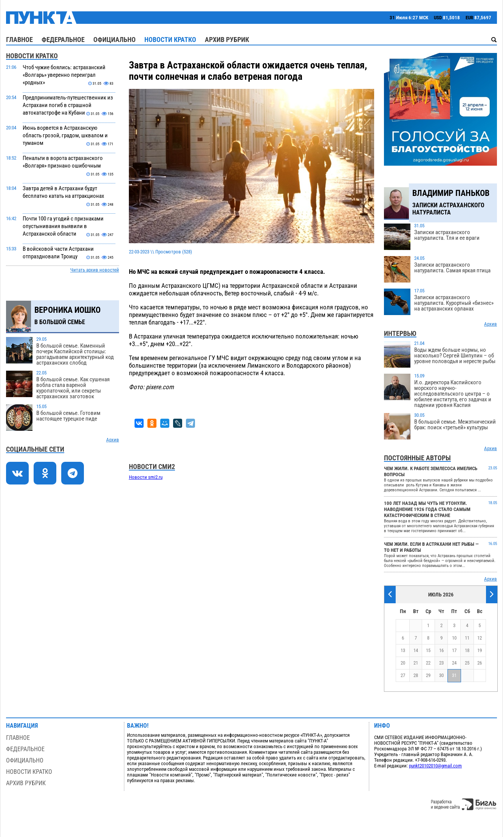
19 (479, 650)
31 (454, 675)
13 (403, 650)
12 (479, 638)
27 (403, 675)
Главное (19, 39)
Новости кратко (170, 39)
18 (467, 650)
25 (467, 663)
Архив (112, 440)
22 (428, 663)
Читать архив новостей (94, 270)
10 (454, 638)
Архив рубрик (227, 39)
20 (403, 663)
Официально (114, 39)
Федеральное (63, 39)
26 (479, 663)
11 (467, 638)
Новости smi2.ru (146, 477)
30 (441, 675)
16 (441, 650)
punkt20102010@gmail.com (435, 766)
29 (428, 675)
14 (415, 650)
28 (415, 675)
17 (454, 650)
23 (441, 663)
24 (454, 663)
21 (415, 663)
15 (428, 650)
